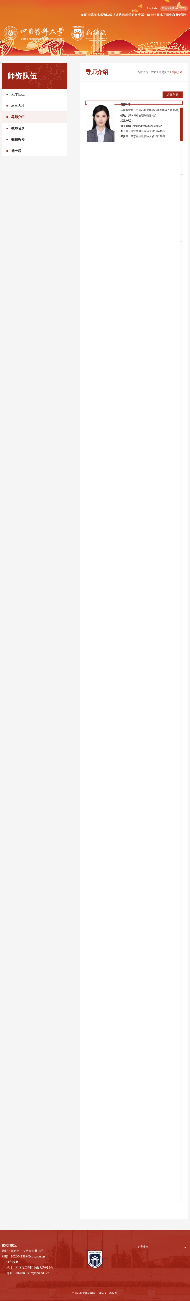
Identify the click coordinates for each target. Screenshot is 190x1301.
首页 (84, 14)
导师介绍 (177, 72)
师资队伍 (106, 14)
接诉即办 (182, 14)
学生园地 (157, 14)
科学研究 (131, 14)
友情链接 (142, 1246)
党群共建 (144, 14)
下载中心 (169, 14)
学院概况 (93, 14)
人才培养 (119, 14)
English (152, 8)
